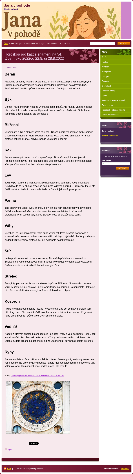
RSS (9, 469)
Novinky (105, 67)
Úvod (6, 44)
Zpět (10, 449)
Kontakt (105, 62)
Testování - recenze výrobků (113, 100)
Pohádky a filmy (108, 91)
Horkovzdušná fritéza (111, 115)
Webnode (125, 469)
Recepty (105, 81)
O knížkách (106, 86)
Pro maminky (107, 105)
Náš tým (105, 76)
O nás (104, 57)
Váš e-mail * (107, 160)
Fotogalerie (106, 72)
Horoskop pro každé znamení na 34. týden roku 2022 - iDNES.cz (37, 376)
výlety (104, 96)
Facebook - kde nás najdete (113, 110)
